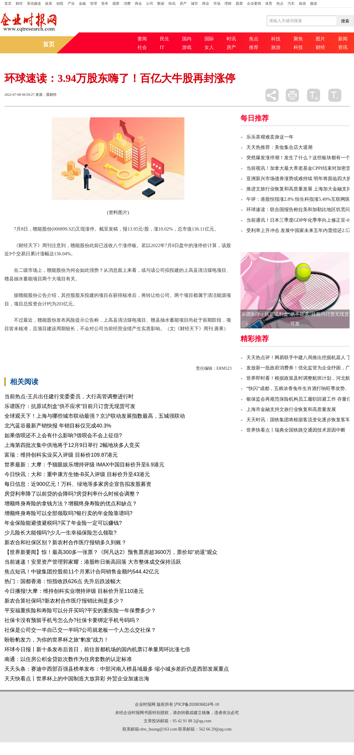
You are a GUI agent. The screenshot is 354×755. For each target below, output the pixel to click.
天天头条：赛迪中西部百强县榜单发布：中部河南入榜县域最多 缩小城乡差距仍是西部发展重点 (116, 669)
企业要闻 (254, 3)
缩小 (334, 95)
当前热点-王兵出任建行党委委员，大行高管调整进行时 (69, 396)
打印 (292, 95)
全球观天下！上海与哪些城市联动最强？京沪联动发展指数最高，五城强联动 (94, 416)
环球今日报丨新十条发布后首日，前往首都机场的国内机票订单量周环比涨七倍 (97, 649)
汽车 (291, 3)
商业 (205, 3)
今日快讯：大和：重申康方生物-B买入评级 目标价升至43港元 (77, 474)
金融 (82, 3)
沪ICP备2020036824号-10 (196, 704)
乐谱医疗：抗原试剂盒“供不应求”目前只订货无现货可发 (69, 406)
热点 (279, 3)
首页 (8, 3)
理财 (228, 3)
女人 (209, 47)
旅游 (302, 3)
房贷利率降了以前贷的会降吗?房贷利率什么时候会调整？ (72, 494)
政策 (48, 3)
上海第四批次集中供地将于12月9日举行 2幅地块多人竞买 (72, 445)
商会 (138, 3)
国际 (209, 38)
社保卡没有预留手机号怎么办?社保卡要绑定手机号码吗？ (72, 620)
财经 (19, 3)
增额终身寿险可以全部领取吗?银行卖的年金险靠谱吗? (68, 513)
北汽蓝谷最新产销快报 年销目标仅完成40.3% (57, 426)
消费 (127, 3)
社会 (142, 47)
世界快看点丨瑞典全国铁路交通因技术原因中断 (295, 429)
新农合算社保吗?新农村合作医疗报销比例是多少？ (64, 601)
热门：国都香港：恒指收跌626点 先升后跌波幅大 (62, 581)
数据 (160, 3)
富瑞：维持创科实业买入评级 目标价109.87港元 (61, 455)
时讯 (231, 38)
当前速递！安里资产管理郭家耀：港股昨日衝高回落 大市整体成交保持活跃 (92, 562)
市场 (216, 3)
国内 (186, 38)
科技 (276, 38)
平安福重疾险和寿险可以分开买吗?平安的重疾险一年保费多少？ (80, 610)
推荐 (253, 47)
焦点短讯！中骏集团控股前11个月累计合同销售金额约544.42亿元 (81, 572)
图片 (320, 38)
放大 (313, 95)
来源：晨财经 (46, 95)
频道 (313, 3)
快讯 (172, 3)
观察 (115, 3)
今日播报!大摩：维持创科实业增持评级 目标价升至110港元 (74, 591)
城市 (194, 3)
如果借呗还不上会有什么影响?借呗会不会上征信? (63, 435)
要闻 (142, 38)
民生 (164, 38)
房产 (183, 3)
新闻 (343, 38)
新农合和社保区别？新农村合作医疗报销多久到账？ (65, 542)
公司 (149, 3)
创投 (59, 3)
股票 (239, 3)
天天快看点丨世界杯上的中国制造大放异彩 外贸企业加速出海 (76, 679)
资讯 (343, 47)
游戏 (186, 47)
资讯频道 (34, 3)
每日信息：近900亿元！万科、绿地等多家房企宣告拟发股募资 (77, 484)
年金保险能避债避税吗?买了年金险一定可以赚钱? (63, 523)
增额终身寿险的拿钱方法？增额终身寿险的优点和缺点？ (70, 503)
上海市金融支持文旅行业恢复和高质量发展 (291, 409)
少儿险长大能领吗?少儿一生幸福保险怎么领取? (60, 533)
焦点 (253, 38)
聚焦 (298, 38)
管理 (93, 3)
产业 (71, 3)
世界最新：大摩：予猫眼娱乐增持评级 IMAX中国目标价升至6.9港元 (84, 465)
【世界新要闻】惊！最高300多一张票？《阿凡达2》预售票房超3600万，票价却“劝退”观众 (110, 552)
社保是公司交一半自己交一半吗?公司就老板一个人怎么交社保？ (80, 630)
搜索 (345, 21)
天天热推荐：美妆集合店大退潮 (279, 147)
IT (162, 47)
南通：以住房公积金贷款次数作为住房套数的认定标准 (68, 659)
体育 (268, 3)
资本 (104, 3)
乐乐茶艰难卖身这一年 (270, 136)
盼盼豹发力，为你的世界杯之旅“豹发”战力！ (56, 640)
